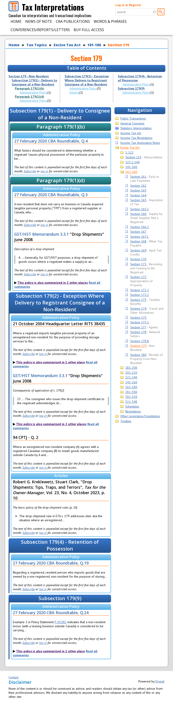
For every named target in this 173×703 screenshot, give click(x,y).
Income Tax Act (130, 133)
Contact (13, 677)
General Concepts (132, 123)
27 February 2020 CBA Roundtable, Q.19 (51, 563)
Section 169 (138, 250)
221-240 (131, 377)
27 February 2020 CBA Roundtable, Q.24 (51, 612)
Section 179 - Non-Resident (29, 76)
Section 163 (138, 190)
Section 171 (138, 264)
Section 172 (138, 277)
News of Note (38, 21)
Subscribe (30, 171)
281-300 (131, 392)
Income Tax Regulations (136, 138)
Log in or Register (128, 5)
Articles (74, 92)
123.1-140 (132, 162)
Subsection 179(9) (131, 88)
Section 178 (138, 332)
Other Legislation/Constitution (140, 416)
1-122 (129, 152)
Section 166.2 (139, 227)
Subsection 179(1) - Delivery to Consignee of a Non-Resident (34, 82)
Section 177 (138, 327)
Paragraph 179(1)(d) (29, 97)
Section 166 (138, 214)
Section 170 (138, 259)
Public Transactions (133, 118)
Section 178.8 (139, 341)
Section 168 (138, 241)
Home (16, 21)
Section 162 (138, 186)
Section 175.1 (139, 322)
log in (44, 171)
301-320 (131, 397)
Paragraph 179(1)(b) (29, 88)
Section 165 (138, 200)
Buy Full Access (89, 29)
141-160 (131, 167)
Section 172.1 (139, 290)
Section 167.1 (139, 237)
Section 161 (138, 177)
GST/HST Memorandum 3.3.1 (41, 234)
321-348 (131, 402)
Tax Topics (36, 44)
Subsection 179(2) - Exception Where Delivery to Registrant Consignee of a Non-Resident (87, 80)
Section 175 (138, 318)
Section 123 (133, 157)
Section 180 (138, 355)
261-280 (131, 387)
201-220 (131, 373)
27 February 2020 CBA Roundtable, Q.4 (51, 141)
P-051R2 (60, 622)
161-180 (94, 44)
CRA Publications (73, 21)
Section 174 (138, 309)
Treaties (125, 421)
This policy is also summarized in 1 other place (50, 362)
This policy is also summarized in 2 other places (52, 283)
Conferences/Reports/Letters (40, 29)
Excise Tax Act (67, 44)
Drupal (159, 681)
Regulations (133, 411)
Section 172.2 (139, 295)
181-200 (131, 368)
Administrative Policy (33, 92)
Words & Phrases (110, 21)
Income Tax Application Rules (140, 143)
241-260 (131, 382)
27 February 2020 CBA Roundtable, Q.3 (51, 194)
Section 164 (138, 195)
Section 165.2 (139, 209)
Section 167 (138, 232)
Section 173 (138, 300)
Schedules (132, 406)
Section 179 (118, 44)
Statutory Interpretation (136, 128)
